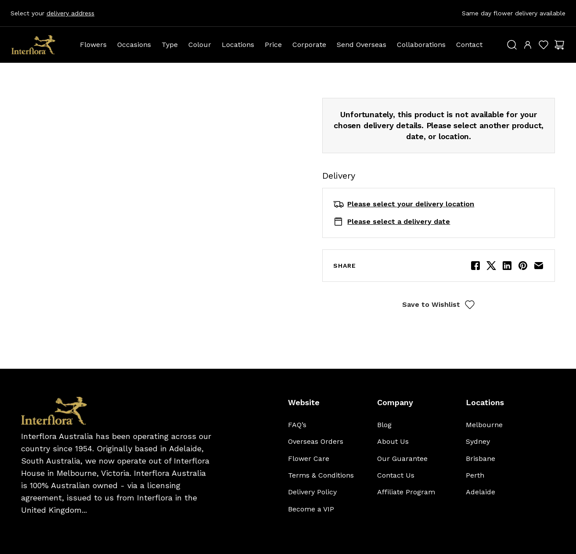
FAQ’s (297, 425)
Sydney (478, 441)
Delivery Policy (312, 492)
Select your (52, 13)
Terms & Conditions (321, 475)
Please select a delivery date (398, 221)
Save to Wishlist (438, 304)
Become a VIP (311, 509)
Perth (475, 475)
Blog (384, 425)
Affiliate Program (406, 492)
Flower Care (308, 458)
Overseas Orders (315, 441)
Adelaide (480, 492)
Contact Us (395, 475)
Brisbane (480, 458)
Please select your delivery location (410, 204)
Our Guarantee (402, 458)
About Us (393, 441)
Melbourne (484, 425)
